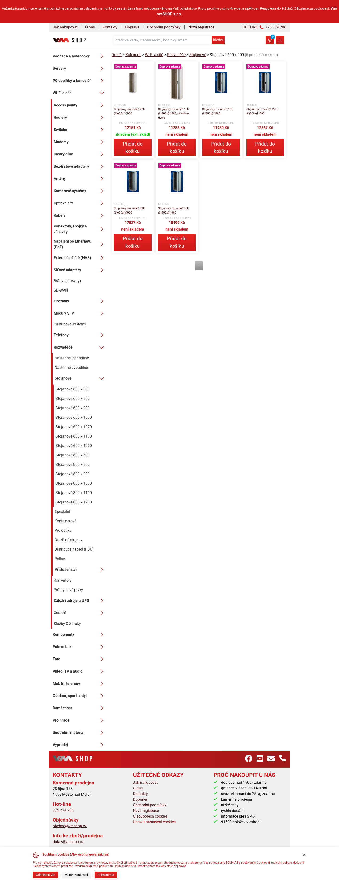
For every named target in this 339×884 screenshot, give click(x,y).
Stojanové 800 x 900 (73, 474)
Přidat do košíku (133, 147)
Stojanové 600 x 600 (73, 389)
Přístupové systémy (70, 324)
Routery (80, 117)
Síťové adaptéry (80, 270)
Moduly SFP (80, 313)
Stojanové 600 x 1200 (74, 445)
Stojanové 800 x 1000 (74, 483)
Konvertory (63, 580)
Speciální (62, 511)
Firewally (80, 301)
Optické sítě (80, 203)
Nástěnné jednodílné (72, 358)
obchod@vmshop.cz (70, 826)
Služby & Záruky (67, 623)
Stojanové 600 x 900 (73, 408)
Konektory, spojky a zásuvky (80, 229)
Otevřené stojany (68, 540)
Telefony (80, 335)
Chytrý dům (80, 154)
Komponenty (79, 634)
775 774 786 (63, 810)
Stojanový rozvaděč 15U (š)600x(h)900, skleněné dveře (173, 113)
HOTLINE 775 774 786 (264, 27)
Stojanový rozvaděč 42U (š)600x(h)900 (129, 210)
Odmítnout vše (45, 874)
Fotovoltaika (79, 647)
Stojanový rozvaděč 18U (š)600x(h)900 (217, 111)
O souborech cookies (150, 816)
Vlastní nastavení (76, 874)
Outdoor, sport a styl (79, 696)
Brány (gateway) (67, 281)
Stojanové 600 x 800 (73, 398)
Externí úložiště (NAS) (80, 258)
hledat (218, 40)
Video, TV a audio (79, 671)
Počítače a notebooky (79, 56)
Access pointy (80, 105)
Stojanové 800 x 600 (73, 455)
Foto (79, 659)
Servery (79, 68)
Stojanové (80, 378)
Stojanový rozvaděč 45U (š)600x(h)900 (173, 210)
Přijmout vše (105, 874)
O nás (90, 27)
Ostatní (80, 613)
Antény (80, 178)
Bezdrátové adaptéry (80, 166)
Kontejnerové (65, 521)
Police (60, 558)
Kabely (80, 215)
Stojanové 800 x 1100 (74, 493)
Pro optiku (63, 530)
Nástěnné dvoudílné (71, 367)
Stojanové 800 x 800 (73, 464)
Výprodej (79, 745)
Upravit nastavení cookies (154, 822)
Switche (80, 130)
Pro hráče (79, 720)
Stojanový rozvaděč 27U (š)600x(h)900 (129, 111)
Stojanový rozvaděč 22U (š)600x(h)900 (262, 111)
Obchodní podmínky (164, 27)
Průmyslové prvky (68, 590)
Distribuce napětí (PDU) (74, 549)
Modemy (80, 142)
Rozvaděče (80, 347)
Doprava (132, 27)
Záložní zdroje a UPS (80, 600)
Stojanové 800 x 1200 (74, 502)
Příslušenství (80, 569)
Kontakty (110, 27)
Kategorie (133, 55)
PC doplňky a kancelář (79, 81)
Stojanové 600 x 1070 (74, 427)
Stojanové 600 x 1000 (74, 417)
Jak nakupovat (65, 27)
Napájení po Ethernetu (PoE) (80, 244)
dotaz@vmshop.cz (68, 841)
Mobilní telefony (79, 683)
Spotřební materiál (79, 732)
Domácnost (79, 708)
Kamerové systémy (80, 191)
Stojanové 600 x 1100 (74, 436)
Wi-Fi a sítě (79, 93)
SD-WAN (61, 290)
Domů (117, 55)
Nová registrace (201, 27)
